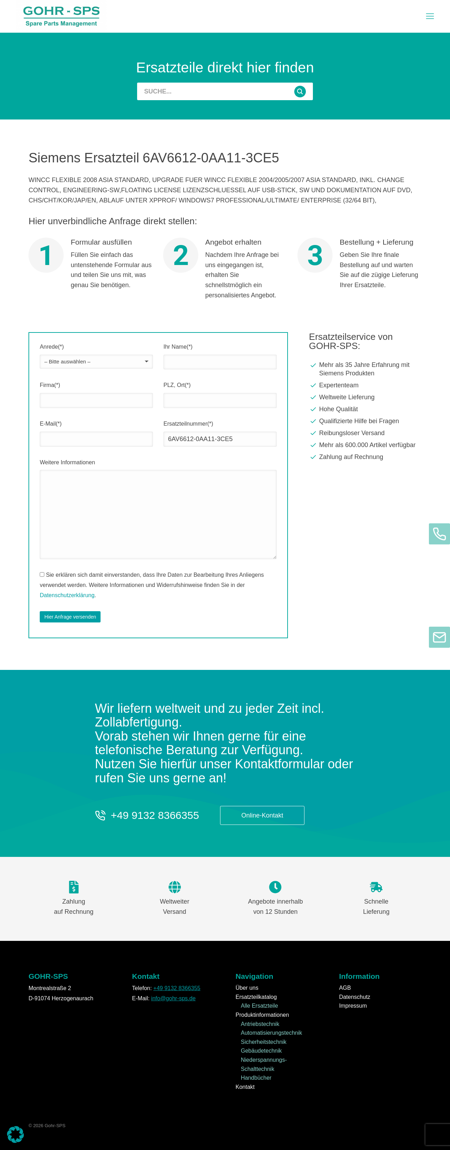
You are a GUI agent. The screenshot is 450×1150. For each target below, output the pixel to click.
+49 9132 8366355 (155, 815)
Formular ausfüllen (101, 242)
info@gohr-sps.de (173, 998)
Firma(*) (50, 385)
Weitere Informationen (67, 462)
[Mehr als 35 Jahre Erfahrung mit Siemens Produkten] (365, 369)
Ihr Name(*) (178, 347)
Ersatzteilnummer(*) (188, 424)
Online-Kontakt (262, 815)
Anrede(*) (52, 347)
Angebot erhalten (233, 242)
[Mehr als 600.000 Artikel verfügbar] (365, 445)
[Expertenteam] (365, 385)
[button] (15, 1134)
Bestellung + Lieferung (376, 242)
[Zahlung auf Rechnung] (365, 457)
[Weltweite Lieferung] (365, 397)
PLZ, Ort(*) (177, 385)
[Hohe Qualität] (365, 409)
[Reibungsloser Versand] (365, 433)
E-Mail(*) (51, 424)
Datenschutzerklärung (67, 595)
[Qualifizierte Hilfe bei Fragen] (365, 421)
